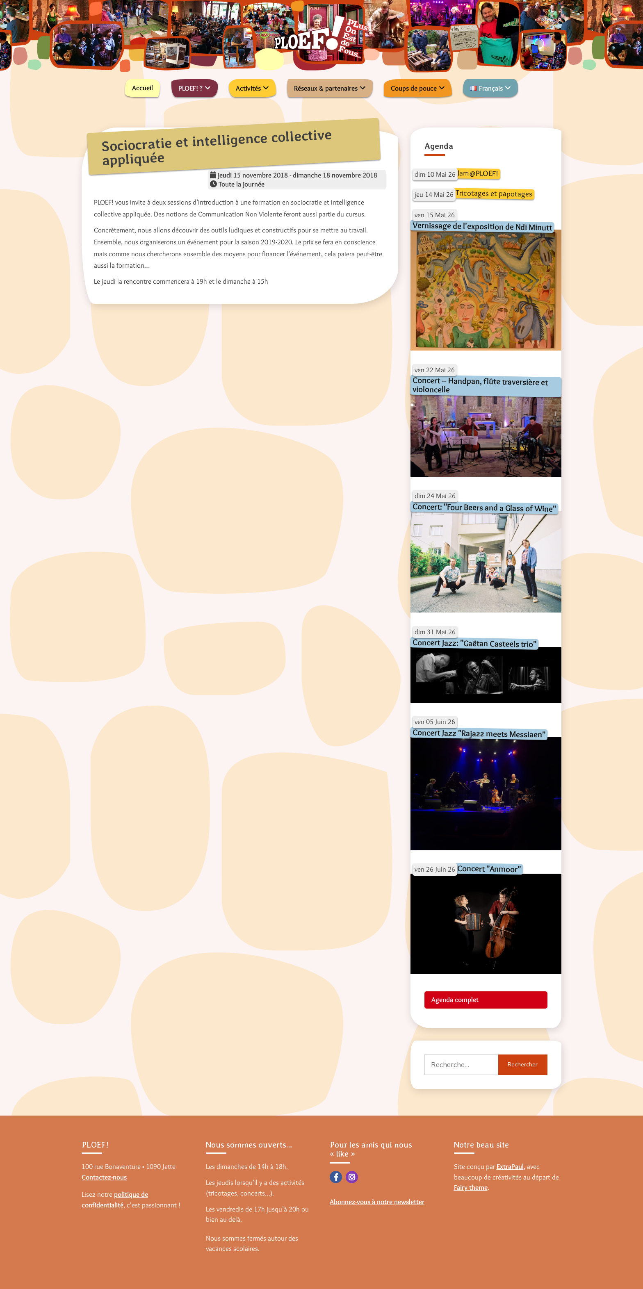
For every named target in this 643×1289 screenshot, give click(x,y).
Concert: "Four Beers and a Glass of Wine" (484, 507)
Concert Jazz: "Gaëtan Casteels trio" (474, 643)
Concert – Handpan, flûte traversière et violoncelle (480, 385)
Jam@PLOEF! (477, 173)
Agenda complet (455, 999)
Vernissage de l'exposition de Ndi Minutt (482, 226)
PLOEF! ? (190, 88)
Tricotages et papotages (493, 193)
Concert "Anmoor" (488, 869)
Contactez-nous (104, 1177)
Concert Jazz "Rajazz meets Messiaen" (478, 733)
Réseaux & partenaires (326, 88)
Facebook (336, 1177)
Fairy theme (471, 1187)
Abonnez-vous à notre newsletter (377, 1202)
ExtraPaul (510, 1166)
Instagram (352, 1177)
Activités (248, 88)
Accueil (142, 88)
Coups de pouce (414, 88)
